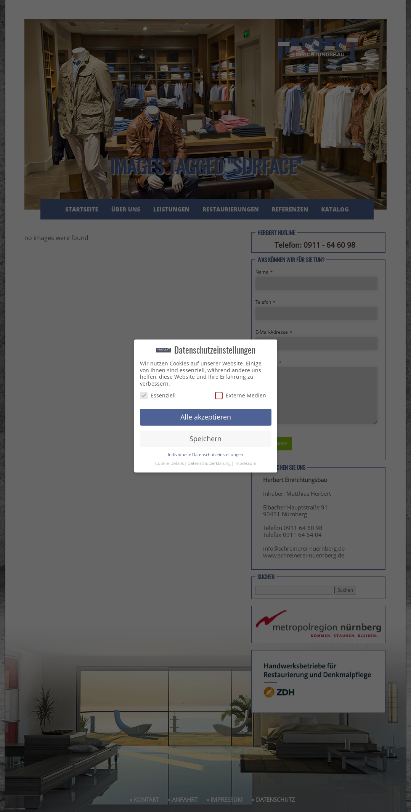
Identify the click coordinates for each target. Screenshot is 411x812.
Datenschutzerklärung (209, 463)
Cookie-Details (169, 463)
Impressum (245, 463)
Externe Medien (240, 395)
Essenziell (158, 395)
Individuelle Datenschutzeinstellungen (205, 454)
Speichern (205, 438)
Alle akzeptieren (205, 416)
